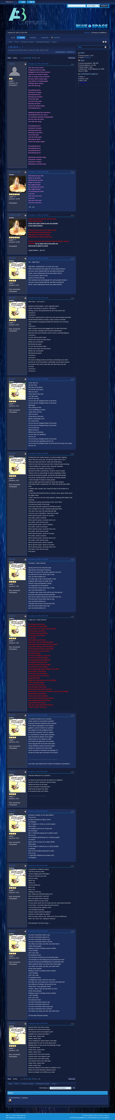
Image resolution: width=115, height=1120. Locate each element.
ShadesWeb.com (20, 1117)
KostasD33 (83, 82)
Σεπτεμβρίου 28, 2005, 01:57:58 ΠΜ (38, 379)
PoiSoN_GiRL (15, 172)
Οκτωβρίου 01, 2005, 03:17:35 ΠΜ (37, 715)
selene (12, 64)
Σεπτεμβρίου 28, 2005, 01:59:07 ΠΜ (38, 559)
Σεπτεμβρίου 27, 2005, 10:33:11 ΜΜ (38, 63)
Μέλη (83, 53)
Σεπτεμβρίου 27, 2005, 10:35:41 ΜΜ (38, 172)
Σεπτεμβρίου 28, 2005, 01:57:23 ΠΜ (38, 297)
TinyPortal (85, 1115)
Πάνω (9, 1079)
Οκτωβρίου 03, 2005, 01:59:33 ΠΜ (37, 1023)
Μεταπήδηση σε (44, 1088)
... (22, 58)
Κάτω (9, 58)
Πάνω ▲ (107, 1115)
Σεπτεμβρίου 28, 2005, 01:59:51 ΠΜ (38, 616)
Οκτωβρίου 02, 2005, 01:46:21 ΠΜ (37, 865)
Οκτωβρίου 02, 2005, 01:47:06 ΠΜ (37, 931)
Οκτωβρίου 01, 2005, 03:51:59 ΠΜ (37, 771)
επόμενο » (71, 52)
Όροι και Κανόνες (99, 1115)
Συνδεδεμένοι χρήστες (89, 74)
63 (27, 58)
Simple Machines (21, 1115)
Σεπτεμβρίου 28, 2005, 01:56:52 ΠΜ (38, 258)
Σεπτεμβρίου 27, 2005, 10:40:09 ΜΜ (38, 215)
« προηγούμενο (60, 52)
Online (10, 1093)
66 (35, 58)
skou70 (12, 258)
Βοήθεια (91, 1115)
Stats (80, 47)
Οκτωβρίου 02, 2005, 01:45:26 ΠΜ (37, 811)
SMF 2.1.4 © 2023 (11, 1115)
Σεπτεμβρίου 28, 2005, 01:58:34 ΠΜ (38, 453)
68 (39, 58)
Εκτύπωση (72, 58)
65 (33, 58)
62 (24, 58)
